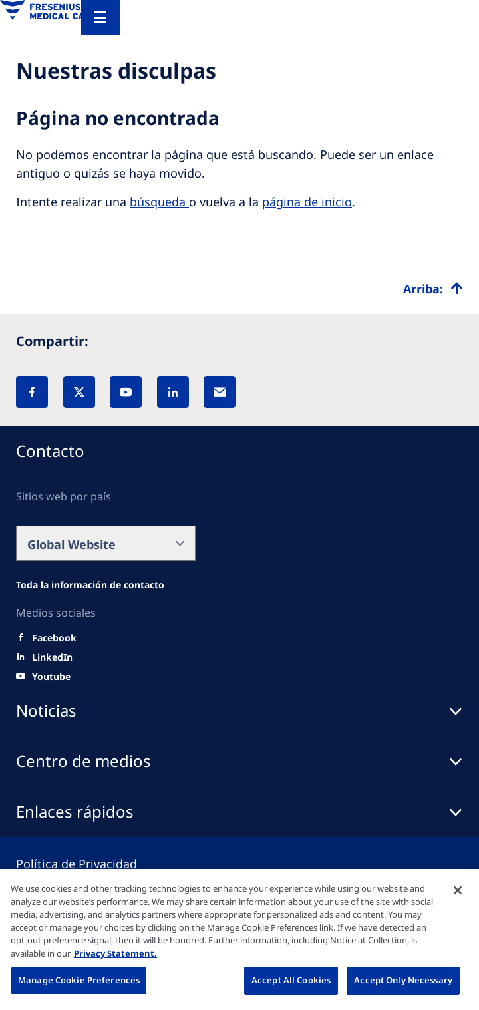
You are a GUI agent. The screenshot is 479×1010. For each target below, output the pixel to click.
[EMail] (220, 392)
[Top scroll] (433, 288)
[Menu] (100, 17)
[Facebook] (32, 392)
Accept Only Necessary (403, 980)
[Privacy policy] (92, 863)
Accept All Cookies (291, 980)
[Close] (457, 890)
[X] (79, 392)
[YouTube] (126, 392)
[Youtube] (51, 677)
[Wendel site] (90, 585)
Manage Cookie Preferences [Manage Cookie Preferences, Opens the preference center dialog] (79, 980)
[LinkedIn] (173, 392)
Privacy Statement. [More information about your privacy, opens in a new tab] (115, 953)
